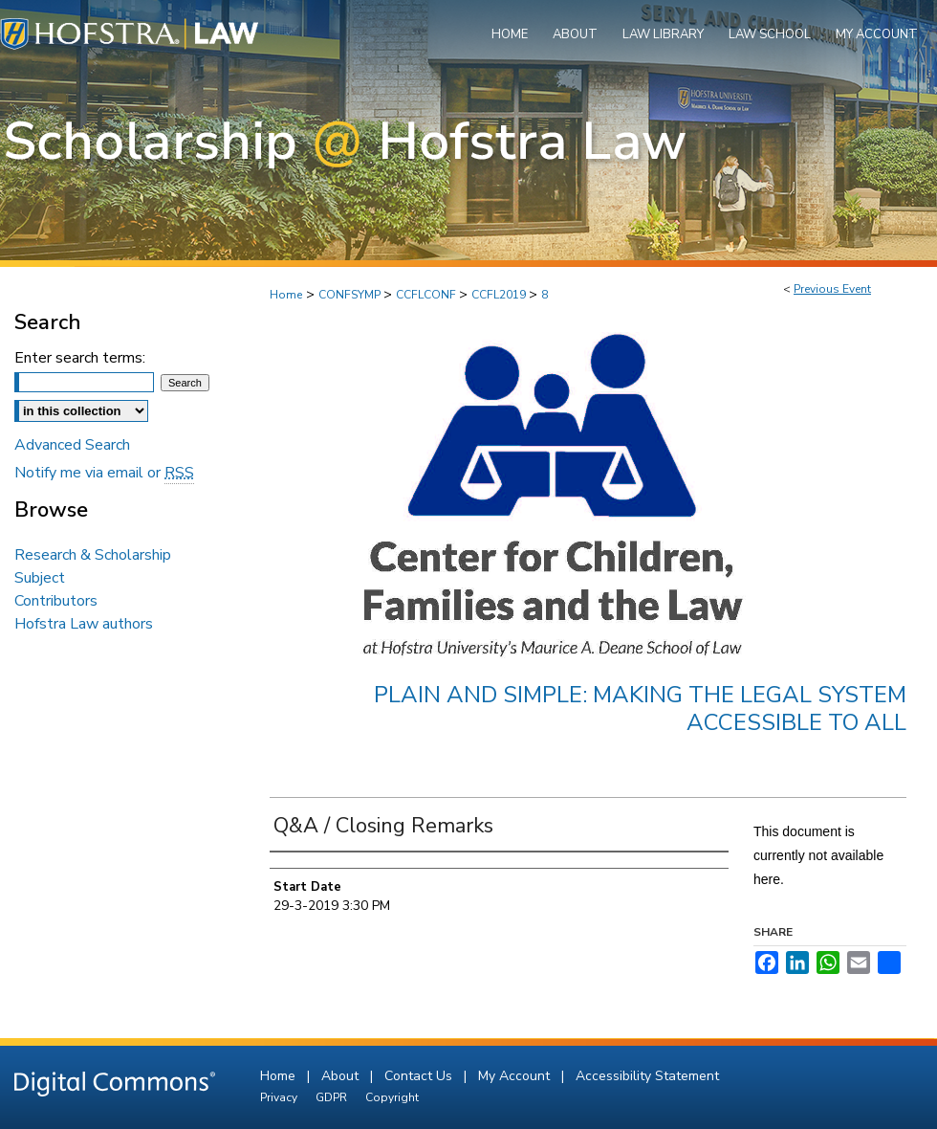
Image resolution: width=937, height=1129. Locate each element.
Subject (39, 577)
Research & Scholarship (92, 554)
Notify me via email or (104, 472)
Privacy (280, 1097)
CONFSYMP (350, 294)
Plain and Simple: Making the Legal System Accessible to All (640, 708)
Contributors (56, 600)
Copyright (392, 1097)
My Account (516, 1076)
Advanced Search (72, 444)
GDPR (333, 1097)
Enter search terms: (79, 357)
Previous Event (832, 289)
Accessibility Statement (647, 1076)
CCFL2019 (500, 294)
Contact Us (420, 1076)
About (341, 1076)
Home (286, 294)
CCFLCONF (427, 294)
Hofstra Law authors (83, 623)
